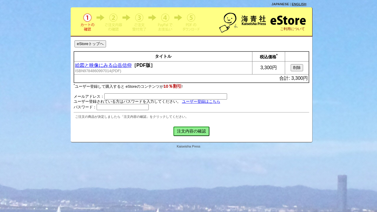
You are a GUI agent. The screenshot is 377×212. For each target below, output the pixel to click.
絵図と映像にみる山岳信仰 (103, 65)
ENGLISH (299, 4)
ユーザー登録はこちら (201, 102)
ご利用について (292, 29)
